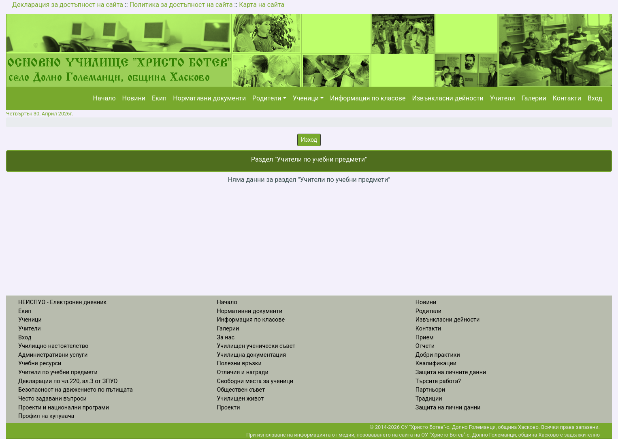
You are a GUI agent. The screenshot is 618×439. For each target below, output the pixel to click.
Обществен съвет (241, 389)
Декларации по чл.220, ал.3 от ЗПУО (67, 381)
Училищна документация (251, 355)
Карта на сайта (261, 5)
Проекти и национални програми (63, 407)
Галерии (534, 98)
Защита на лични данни (448, 407)
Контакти (567, 98)
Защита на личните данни (451, 372)
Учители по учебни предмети (58, 372)
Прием (425, 337)
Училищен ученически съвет (256, 346)
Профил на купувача (46, 416)
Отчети (425, 346)
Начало (104, 98)
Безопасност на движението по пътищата (75, 389)
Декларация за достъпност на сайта (67, 5)
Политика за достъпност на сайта (181, 5)
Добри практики (438, 355)
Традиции (429, 398)
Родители (266, 98)
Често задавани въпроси (52, 398)
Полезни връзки (239, 363)
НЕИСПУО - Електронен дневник (62, 302)
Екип (159, 98)
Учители (502, 98)
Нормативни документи (209, 98)
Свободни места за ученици (255, 381)
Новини (133, 98)
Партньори (430, 389)
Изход (309, 139)
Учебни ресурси (39, 363)
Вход (595, 98)
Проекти (228, 407)
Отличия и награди (242, 372)
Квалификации (436, 363)
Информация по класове (367, 98)
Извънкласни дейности (447, 98)
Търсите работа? (438, 381)
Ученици (306, 98)
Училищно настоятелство (53, 346)
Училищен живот (240, 398)
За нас (225, 337)
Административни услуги (52, 355)
